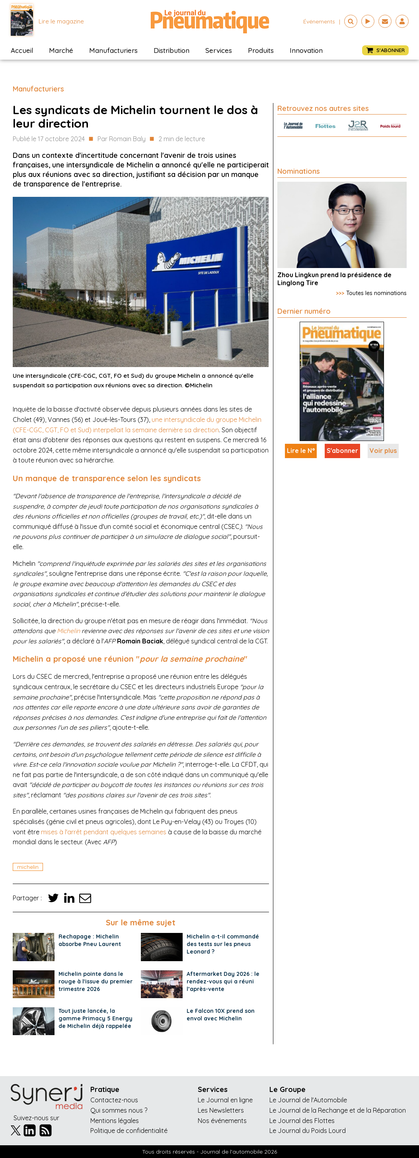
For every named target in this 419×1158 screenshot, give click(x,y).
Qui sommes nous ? (118, 1110)
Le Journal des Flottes (302, 1121)
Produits (261, 50)
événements (319, 21)
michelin (28, 866)
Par (121, 139)
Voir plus (383, 451)
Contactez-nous (114, 1100)
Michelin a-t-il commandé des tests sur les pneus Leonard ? (223, 944)
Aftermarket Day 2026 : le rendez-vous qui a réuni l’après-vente (223, 981)
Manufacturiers (113, 50)
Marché (61, 50)
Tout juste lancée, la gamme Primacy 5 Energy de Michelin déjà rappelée (95, 1018)
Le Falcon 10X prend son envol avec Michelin (221, 1014)
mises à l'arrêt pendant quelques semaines (103, 832)
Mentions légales (114, 1121)
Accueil (22, 50)
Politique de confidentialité (129, 1131)
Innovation (306, 50)
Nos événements (222, 1121)
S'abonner (342, 451)
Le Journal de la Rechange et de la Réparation (337, 1110)
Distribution (171, 50)
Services (218, 50)
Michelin (68, 631)
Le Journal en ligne (225, 1100)
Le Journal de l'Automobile (308, 1100)
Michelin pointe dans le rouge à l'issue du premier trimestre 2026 (95, 981)
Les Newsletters (221, 1110)
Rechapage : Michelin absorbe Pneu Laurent (89, 940)
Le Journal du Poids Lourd (307, 1131)
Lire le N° (301, 451)
